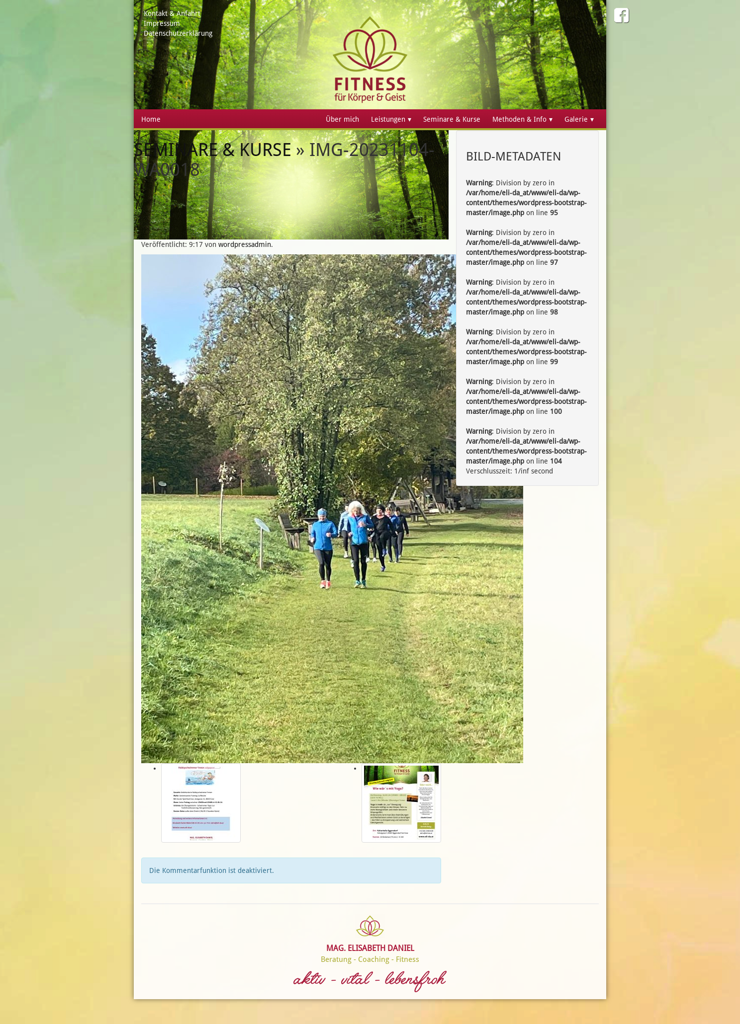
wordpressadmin (244, 244)
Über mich (342, 119)
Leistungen (388, 119)
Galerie (576, 119)
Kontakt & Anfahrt (172, 13)
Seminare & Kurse (451, 119)
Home (151, 119)
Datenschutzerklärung (178, 33)
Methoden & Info (519, 119)
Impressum (162, 23)
